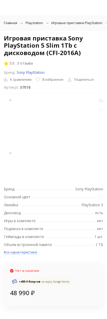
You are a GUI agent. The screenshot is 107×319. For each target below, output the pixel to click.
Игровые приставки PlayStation (76, 22)
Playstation (34, 22)
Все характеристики (20, 252)
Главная (10, 22)
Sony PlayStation (31, 72)
